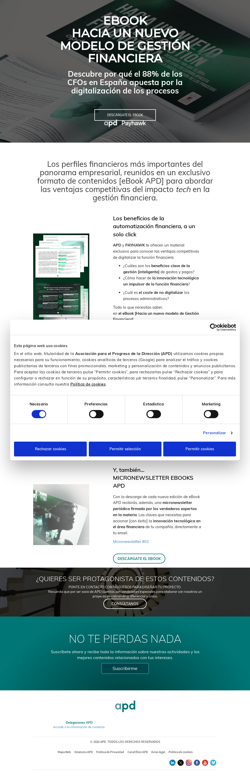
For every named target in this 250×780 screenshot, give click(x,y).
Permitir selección (125, 448)
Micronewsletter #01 (131, 541)
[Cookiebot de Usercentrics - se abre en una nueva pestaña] (213, 327)
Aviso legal (158, 752)
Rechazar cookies (50, 448)
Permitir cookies (199, 448)
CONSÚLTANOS (125, 603)
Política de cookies (88, 384)
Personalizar (214, 432)
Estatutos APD (83, 752)
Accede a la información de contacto (79, 727)
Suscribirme (125, 668)
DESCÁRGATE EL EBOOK (139, 558)
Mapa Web (64, 752)
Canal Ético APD (138, 752)
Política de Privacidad (110, 752)
